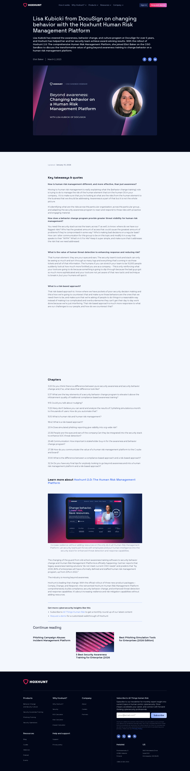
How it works (64, 5)
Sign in (144, 5)
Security (55, 709)
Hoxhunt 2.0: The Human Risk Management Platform (91, 481)
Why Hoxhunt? (58, 704)
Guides (25, 745)
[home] (32, 5)
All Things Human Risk (74, 612)
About (84, 704)
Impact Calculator (59, 725)
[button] (78, 5)
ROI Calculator (58, 714)
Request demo (158, 5)
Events (25, 760)
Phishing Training (29, 717)
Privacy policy (57, 745)
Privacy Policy (137, 729)
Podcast (26, 755)
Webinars (26, 750)
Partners (85, 714)
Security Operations (30, 722)
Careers (84, 709)
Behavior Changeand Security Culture (30, 705)
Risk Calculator (58, 720)
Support (55, 739)
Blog (25, 739)
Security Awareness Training (33, 712)
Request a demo (58, 616)
